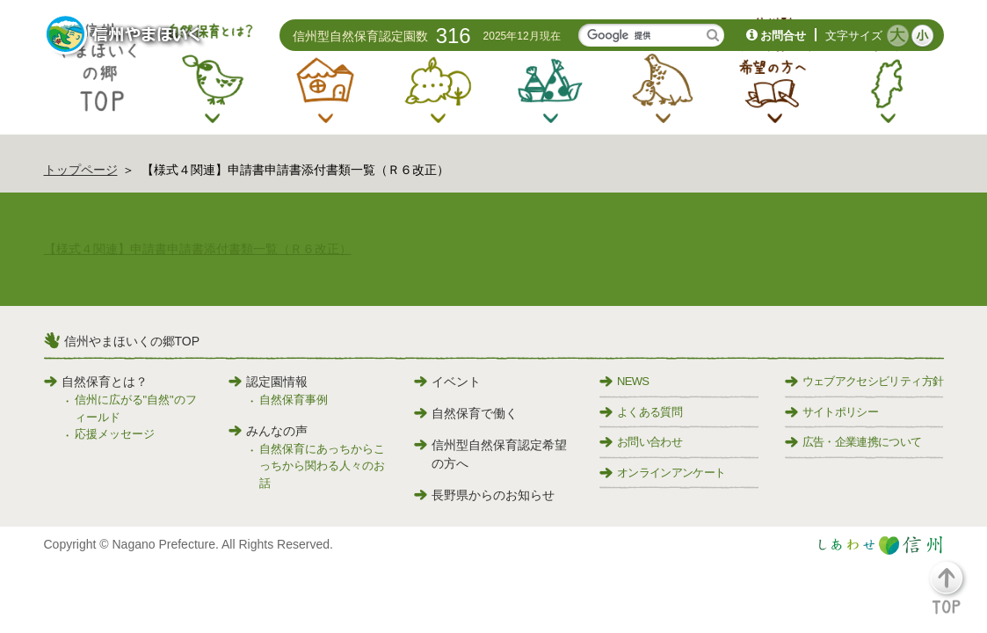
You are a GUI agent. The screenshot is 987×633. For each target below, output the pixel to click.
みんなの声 (268, 431)
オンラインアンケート (662, 472)
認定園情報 (268, 382)
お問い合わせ (640, 441)
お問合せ (783, 35)
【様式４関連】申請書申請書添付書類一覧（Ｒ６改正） (198, 249)
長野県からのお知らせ (484, 495)
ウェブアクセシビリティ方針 (864, 381)
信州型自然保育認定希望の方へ (490, 454)
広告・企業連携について (853, 441)
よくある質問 (640, 411)
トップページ (81, 170)
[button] (956, 595)
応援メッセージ (115, 433)
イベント (447, 382)
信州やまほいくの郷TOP (132, 341)
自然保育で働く (466, 413)
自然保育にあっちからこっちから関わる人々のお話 (322, 466)
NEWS (624, 381)
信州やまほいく (125, 36)
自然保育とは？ (96, 382)
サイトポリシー (831, 411)
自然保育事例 (293, 399)
